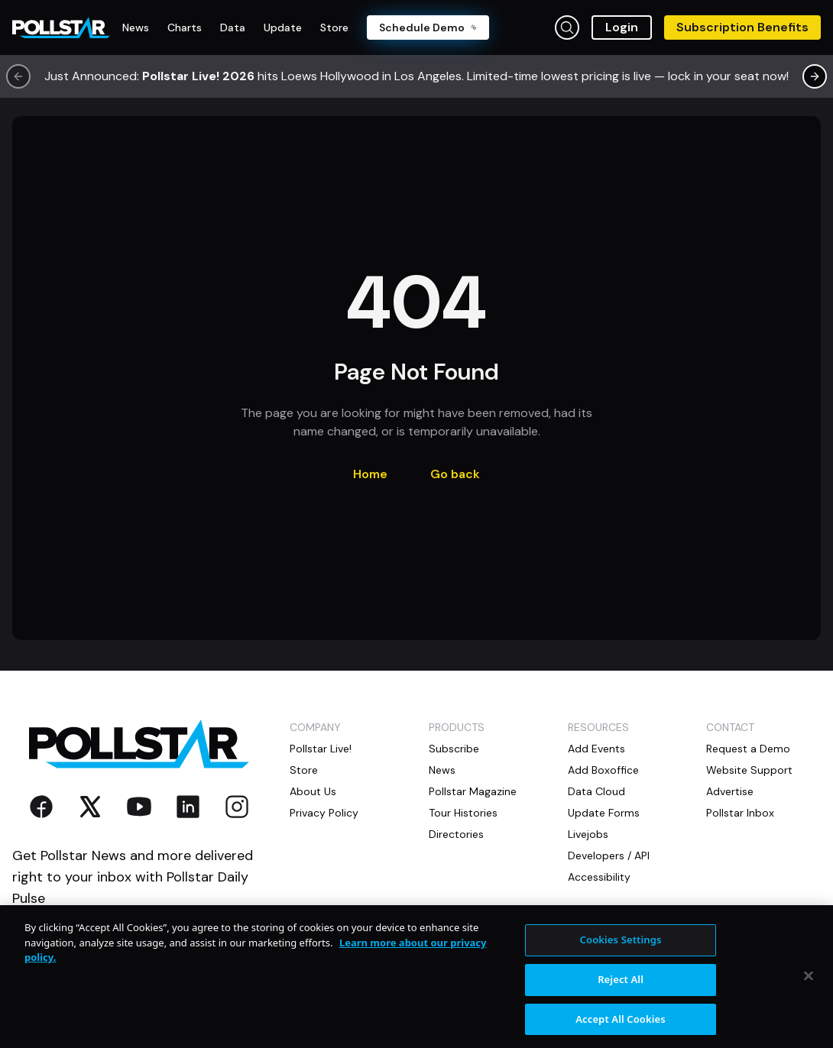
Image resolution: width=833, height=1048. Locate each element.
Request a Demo (748, 748)
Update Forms (604, 813)
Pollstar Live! (321, 748)
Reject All (620, 985)
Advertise (730, 791)
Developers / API (609, 855)
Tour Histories (463, 813)
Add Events (596, 748)
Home (370, 474)
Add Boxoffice (603, 770)
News (442, 770)
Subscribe (454, 748)
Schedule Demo (428, 27)
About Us (313, 791)
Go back (455, 474)
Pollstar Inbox (740, 813)
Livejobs (588, 834)
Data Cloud (596, 791)
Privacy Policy (324, 813)
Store (304, 770)
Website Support (749, 770)
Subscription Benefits (742, 27)
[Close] (808, 982)
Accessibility (599, 877)
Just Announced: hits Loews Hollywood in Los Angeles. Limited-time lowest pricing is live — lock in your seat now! (416, 76)
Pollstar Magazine (473, 791)
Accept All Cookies (620, 1025)
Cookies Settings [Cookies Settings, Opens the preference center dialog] (621, 946)
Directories (456, 834)
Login (621, 27)
